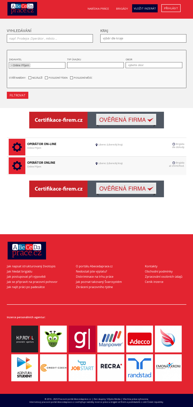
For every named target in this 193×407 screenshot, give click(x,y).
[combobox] (143, 38)
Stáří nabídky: (17, 77)
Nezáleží (35, 77)
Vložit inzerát (145, 8)
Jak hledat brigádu (19, 271)
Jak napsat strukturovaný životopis (31, 266)
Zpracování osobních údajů (163, 277)
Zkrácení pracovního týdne (94, 287)
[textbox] (144, 38)
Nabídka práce (98, 8)
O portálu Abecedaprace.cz (94, 266)
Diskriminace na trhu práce (94, 277)
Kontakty (151, 266)
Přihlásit (171, 8)
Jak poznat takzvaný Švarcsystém (99, 282)
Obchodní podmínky (159, 271)
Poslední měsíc (81, 77)
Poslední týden (56, 77)
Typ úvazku (74, 59)
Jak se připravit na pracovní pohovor (32, 282)
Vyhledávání (19, 30)
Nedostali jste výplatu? (91, 271)
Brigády (122, 8)
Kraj (104, 30)
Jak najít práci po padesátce (26, 287)
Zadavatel (15, 59)
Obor (129, 59)
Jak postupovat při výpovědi (26, 277)
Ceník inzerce (154, 282)
